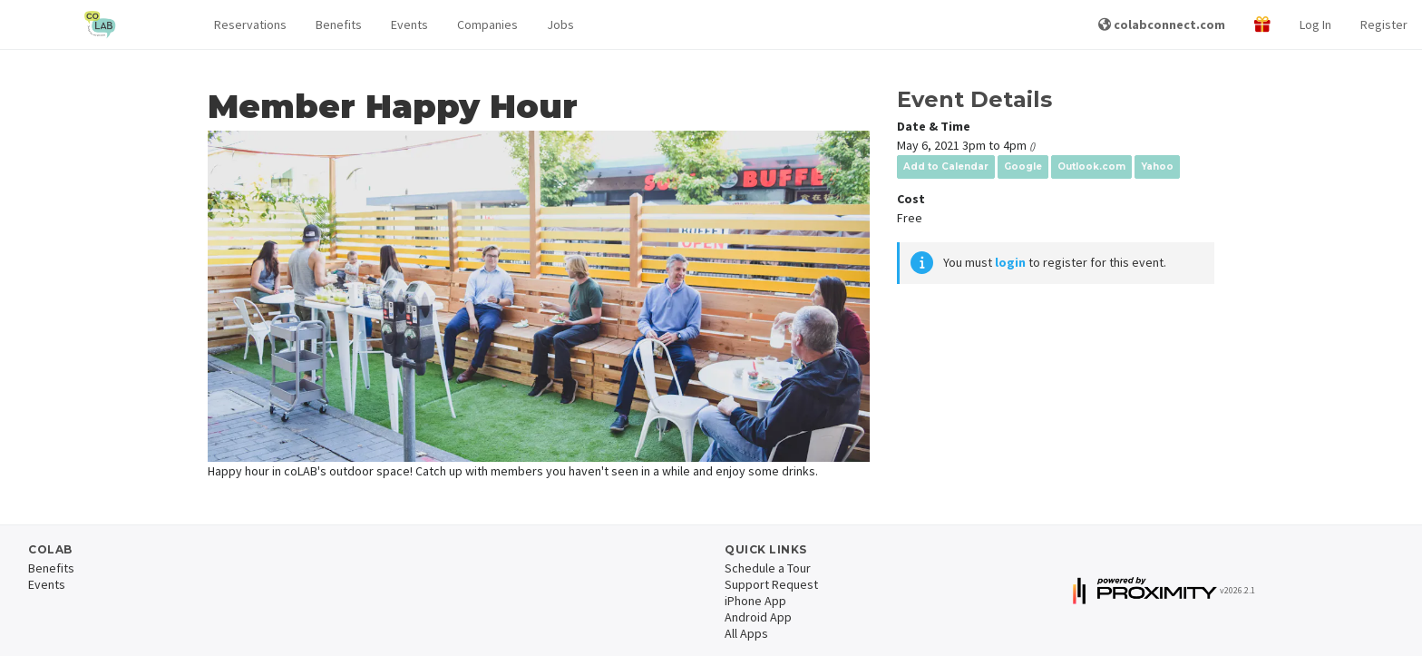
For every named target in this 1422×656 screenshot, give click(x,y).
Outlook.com (1091, 166)
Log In (1315, 24)
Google (1023, 166)
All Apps (746, 633)
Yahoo (1157, 166)
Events (409, 24)
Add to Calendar (946, 166)
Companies (487, 24)
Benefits (339, 24)
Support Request (771, 584)
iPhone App (755, 600)
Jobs (560, 24)
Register (1383, 24)
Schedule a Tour (768, 568)
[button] (250, 24)
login (1010, 262)
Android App (758, 617)
